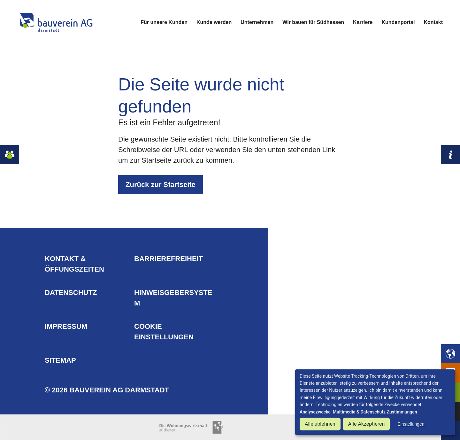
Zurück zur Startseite (160, 185)
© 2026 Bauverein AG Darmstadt (107, 390)
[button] (450, 353)
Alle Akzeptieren (366, 424)
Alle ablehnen (320, 424)
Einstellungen (410, 424)
